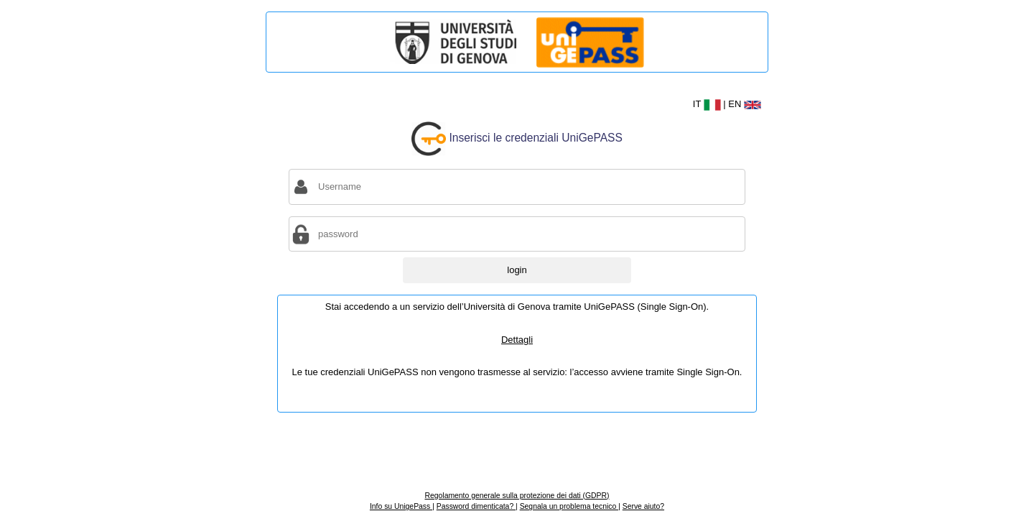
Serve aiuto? (643, 506)
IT (708, 103)
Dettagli (517, 339)
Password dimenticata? (476, 506)
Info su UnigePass (401, 506)
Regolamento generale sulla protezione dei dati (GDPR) (516, 496)
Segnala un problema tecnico (569, 506)
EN (744, 103)
